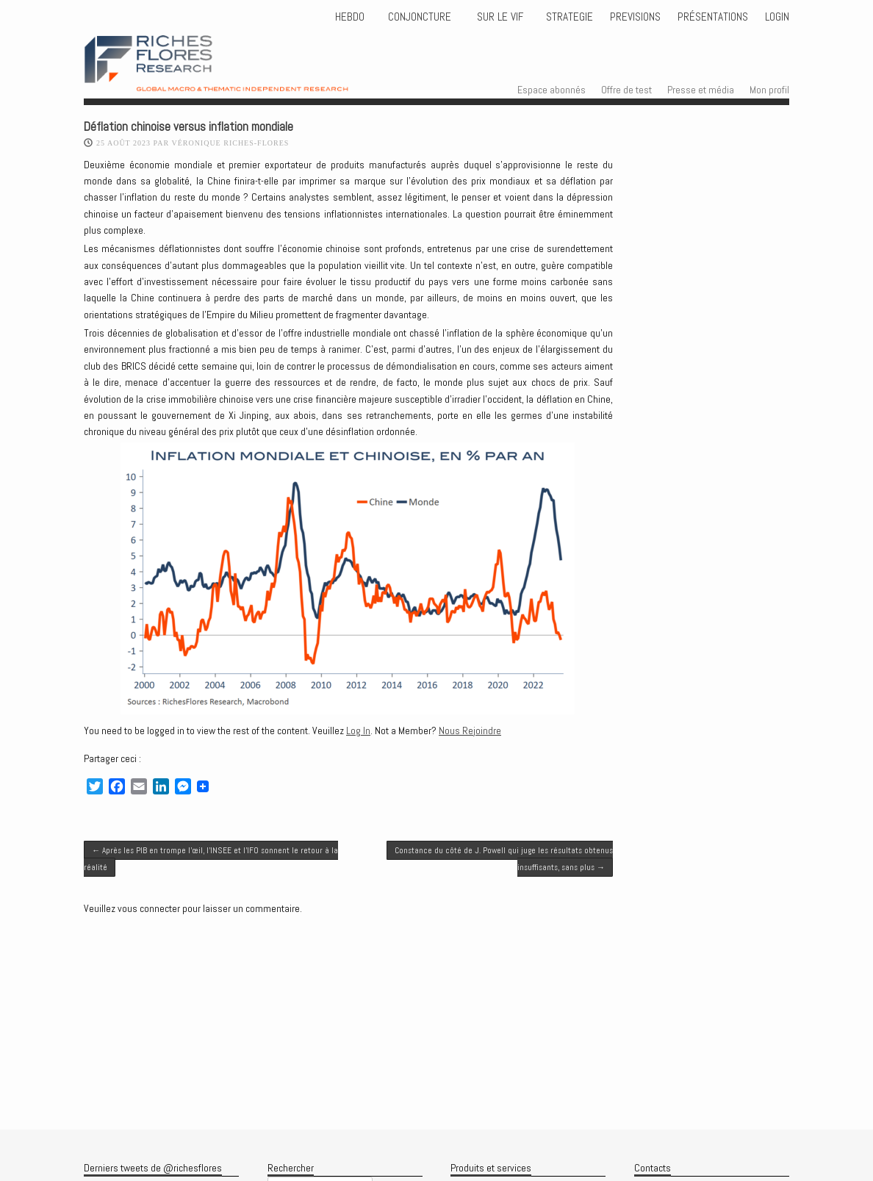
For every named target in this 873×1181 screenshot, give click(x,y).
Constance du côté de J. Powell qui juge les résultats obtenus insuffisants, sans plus (504, 858)
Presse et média (700, 89)
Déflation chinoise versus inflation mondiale (188, 126)
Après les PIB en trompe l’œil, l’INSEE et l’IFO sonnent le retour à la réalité (211, 858)
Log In (358, 730)
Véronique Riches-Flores (230, 143)
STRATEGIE (568, 17)
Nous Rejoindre (470, 730)
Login (777, 17)
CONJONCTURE (421, 17)
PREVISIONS (635, 17)
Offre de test (626, 89)
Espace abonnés (551, 89)
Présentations (713, 17)
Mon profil (769, 89)
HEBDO (349, 17)
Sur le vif (498, 17)
